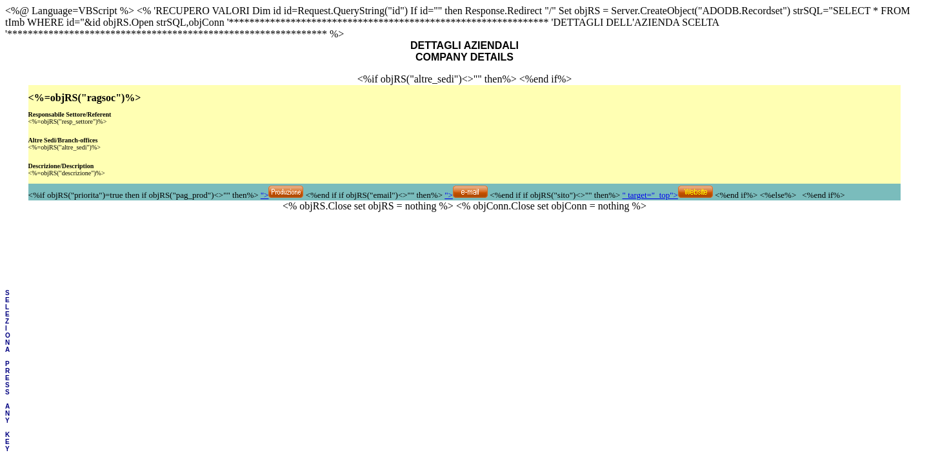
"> (282, 195)
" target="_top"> (668, 195)
